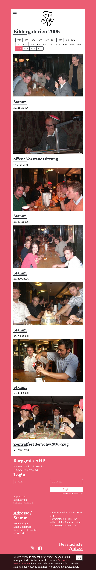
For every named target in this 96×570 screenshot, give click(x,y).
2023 (39, 40)
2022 (46, 40)
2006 (19, 48)
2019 (67, 40)
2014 (38, 44)
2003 (33, 48)
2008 (71, 44)
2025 (26, 40)
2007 (78, 44)
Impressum (19, 496)
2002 (40, 48)
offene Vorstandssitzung (35, 159)
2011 (58, 44)
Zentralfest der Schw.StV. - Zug (41, 444)
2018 (73, 40)
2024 (33, 40)
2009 (64, 44)
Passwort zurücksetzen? (72, 494)
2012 (51, 44)
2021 (53, 40)
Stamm (20, 102)
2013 (45, 44)
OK (79, 558)
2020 (60, 40)
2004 (26, 48)
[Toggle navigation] (15, 12)
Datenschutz (20, 499)
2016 (25, 44)
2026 (19, 40)
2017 (19, 44)
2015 (32, 44)
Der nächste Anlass (71, 547)
